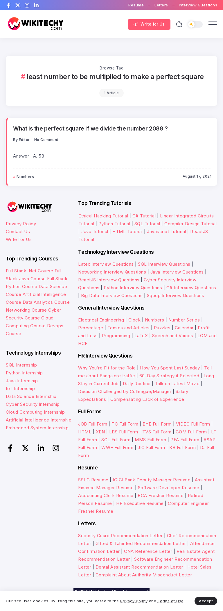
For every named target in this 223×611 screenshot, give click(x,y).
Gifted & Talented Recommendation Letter (141, 543)
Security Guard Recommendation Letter (120, 535)
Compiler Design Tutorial (190, 223)
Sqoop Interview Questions (175, 295)
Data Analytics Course (46, 302)
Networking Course (26, 310)
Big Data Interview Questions (112, 295)
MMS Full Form (150, 439)
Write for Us (19, 239)
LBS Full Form (123, 432)
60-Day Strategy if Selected (169, 375)
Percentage (90, 327)
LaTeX (141, 335)
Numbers (154, 320)
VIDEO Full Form (193, 424)
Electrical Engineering (101, 320)
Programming (116, 335)
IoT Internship (20, 388)
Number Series (184, 320)
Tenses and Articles (128, 327)
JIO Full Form (151, 447)
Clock (134, 320)
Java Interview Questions (177, 272)
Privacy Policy (21, 223)
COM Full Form (191, 432)
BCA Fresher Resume (161, 495)
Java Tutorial (94, 231)
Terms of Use (171, 601)
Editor (24, 139)
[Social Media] (8, 5)
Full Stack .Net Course (29, 271)
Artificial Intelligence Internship (38, 420)
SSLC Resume (93, 480)
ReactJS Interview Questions (109, 280)
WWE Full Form (117, 447)
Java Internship (22, 380)
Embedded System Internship (37, 427)
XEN (100, 432)
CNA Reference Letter (148, 551)
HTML (84, 432)
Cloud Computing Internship (35, 412)
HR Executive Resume (140, 503)
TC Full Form (125, 424)
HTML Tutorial (127, 231)
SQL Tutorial (147, 223)
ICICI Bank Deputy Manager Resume (151, 480)
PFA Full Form (184, 439)
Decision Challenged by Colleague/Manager (124, 391)
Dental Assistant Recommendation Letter (139, 567)
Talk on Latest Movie (177, 383)
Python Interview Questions (133, 287)
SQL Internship (21, 365)
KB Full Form (182, 447)
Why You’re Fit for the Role (107, 368)
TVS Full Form (157, 432)
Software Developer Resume (168, 487)
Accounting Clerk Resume (106, 495)
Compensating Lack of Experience (147, 399)
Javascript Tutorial (166, 231)
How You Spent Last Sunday (170, 368)
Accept (206, 601)
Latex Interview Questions (106, 264)
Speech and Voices (172, 335)
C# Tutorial (144, 216)
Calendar (184, 327)
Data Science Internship (31, 396)
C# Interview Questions (191, 287)
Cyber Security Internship (33, 404)
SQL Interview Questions (164, 264)
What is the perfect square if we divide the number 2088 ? (90, 128)
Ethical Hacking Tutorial (103, 216)
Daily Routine (137, 383)
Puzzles (162, 327)
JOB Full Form (92, 424)
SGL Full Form (116, 439)
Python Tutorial (114, 223)
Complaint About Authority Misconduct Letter (144, 575)
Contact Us (18, 231)
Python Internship (24, 373)
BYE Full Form (157, 424)
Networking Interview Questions (112, 272)
